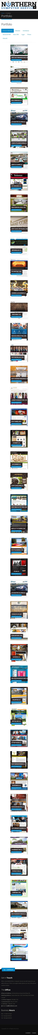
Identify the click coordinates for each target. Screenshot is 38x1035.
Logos (23, 34)
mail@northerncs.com (11, 1006)
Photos (29, 34)
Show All (5, 38)
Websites (17, 30)
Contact (34, 1033)
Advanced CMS (7, 34)
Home (2, 13)
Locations (28, 1033)
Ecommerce (26, 30)
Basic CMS (16, 34)
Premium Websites (7, 30)
